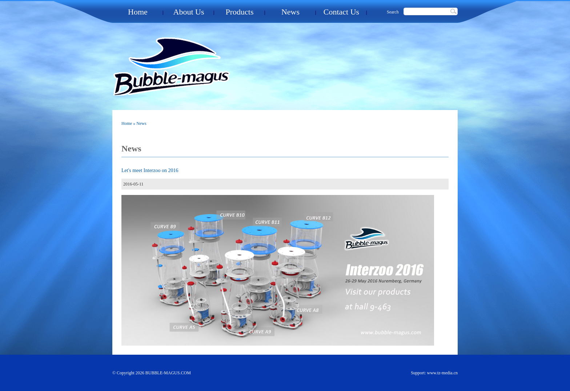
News (290, 11)
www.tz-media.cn (442, 372)
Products (240, 11)
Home (138, 11)
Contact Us (341, 11)
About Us (188, 11)
